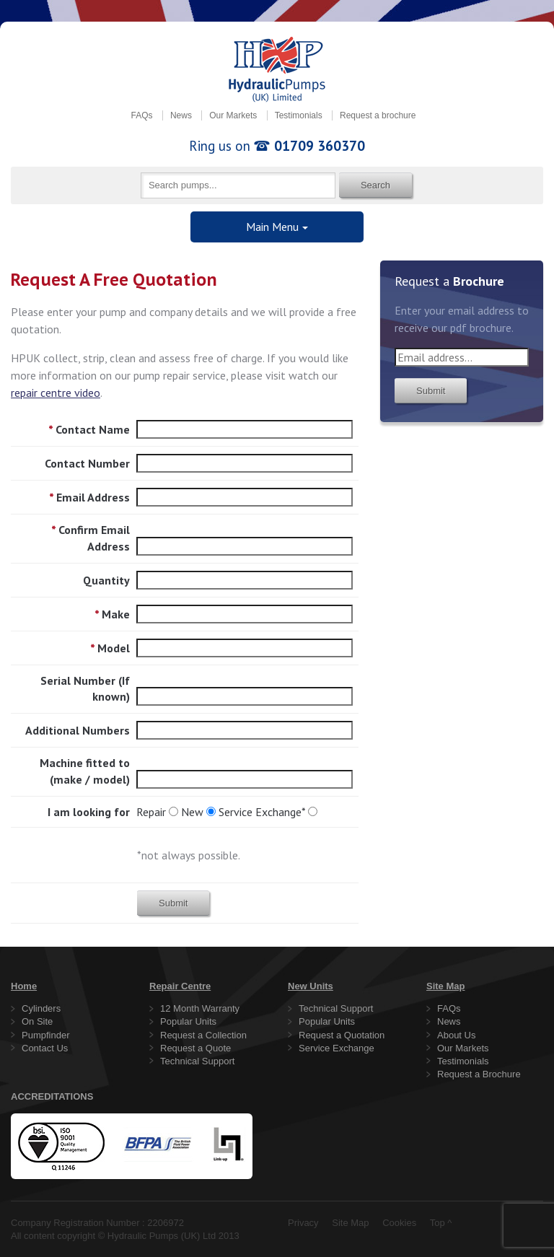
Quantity (106, 580)
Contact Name (89, 429)
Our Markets (233, 115)
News (181, 115)
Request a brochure (378, 115)
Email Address (89, 497)
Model (110, 648)
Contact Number (87, 463)
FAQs (142, 115)
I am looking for (89, 812)
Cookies (399, 1222)
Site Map (350, 1222)
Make (112, 614)
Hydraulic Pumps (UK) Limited (277, 69)
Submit (173, 903)
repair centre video (55, 392)
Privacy (303, 1222)
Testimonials (298, 115)
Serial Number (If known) (85, 688)
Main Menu (272, 226)
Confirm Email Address (90, 537)
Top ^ (441, 1222)
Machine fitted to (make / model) (85, 770)
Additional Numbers (77, 730)
